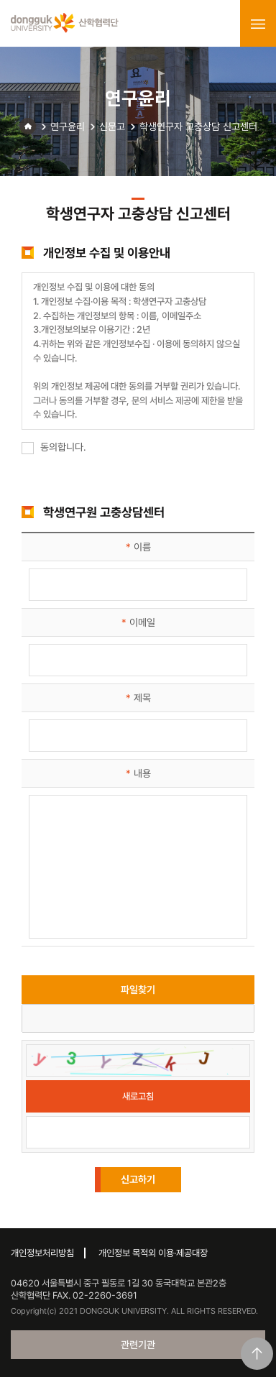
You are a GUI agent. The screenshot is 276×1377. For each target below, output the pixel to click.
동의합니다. (54, 447)
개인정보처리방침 (42, 1253)
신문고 (112, 126)
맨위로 (257, 1353)
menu (258, 23)
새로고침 (138, 1096)
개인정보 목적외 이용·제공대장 (153, 1253)
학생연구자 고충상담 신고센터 (198, 126)
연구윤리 (67, 126)
